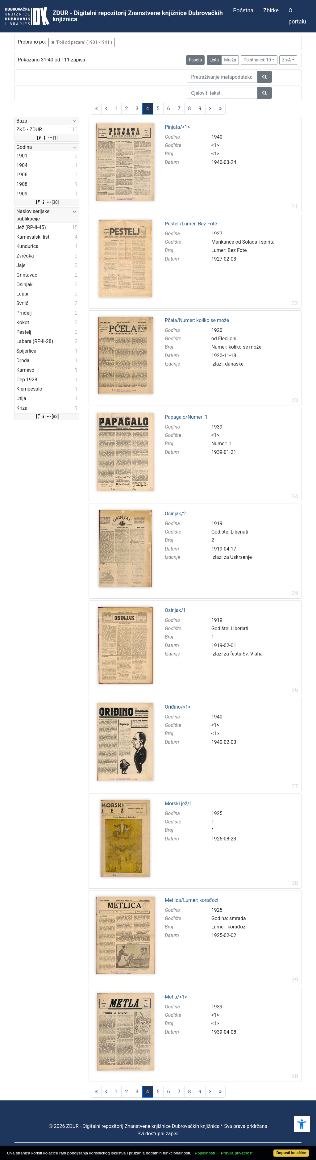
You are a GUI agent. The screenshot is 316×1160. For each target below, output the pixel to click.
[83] (47, 416)
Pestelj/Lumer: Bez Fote (191, 224)
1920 (216, 330)
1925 (216, 813)
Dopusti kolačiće (291, 1153)
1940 (216, 137)
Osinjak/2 (175, 514)
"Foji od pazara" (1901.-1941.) (81, 42)
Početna (243, 10)
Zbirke (271, 10)
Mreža (230, 59)
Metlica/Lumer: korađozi (191, 900)
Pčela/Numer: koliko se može (197, 320)
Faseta (195, 59)
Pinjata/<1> (177, 127)
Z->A (286, 59)
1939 (216, 427)
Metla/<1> (176, 997)
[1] (46, 138)
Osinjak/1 (175, 610)
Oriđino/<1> (178, 707)
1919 (216, 523)
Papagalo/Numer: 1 (186, 417)
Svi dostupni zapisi (158, 1134)
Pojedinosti (205, 1153)
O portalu (297, 16)
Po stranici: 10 (257, 59)
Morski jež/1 (178, 803)
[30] (47, 202)
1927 (216, 234)
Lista (214, 59)
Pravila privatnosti (237, 1153)
